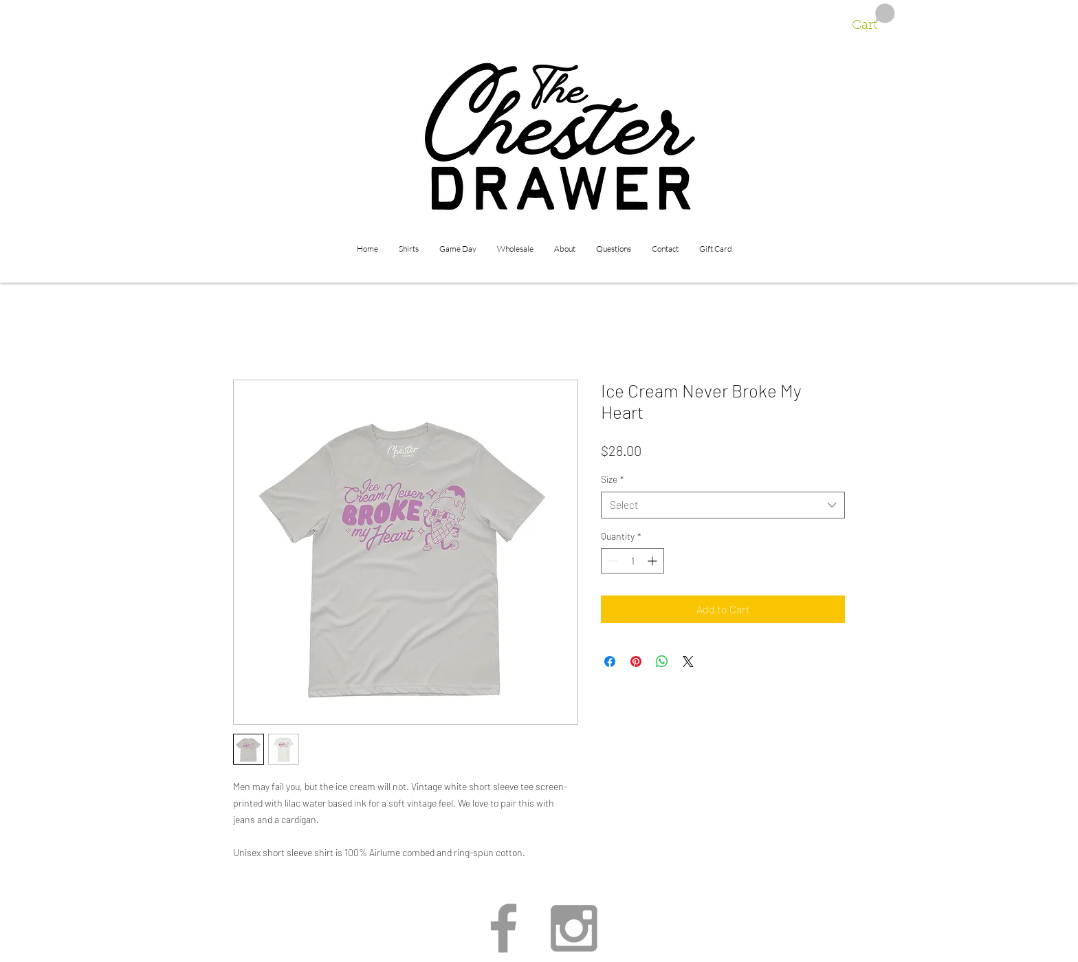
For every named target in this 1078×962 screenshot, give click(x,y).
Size (612, 479)
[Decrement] (611, 561)
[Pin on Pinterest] (636, 661)
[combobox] (723, 505)
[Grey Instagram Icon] (573, 928)
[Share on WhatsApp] (662, 661)
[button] (873, 17)
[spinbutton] (632, 561)
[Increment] (653, 561)
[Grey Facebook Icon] (503, 928)
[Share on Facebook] (610, 661)
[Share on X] (688, 661)
